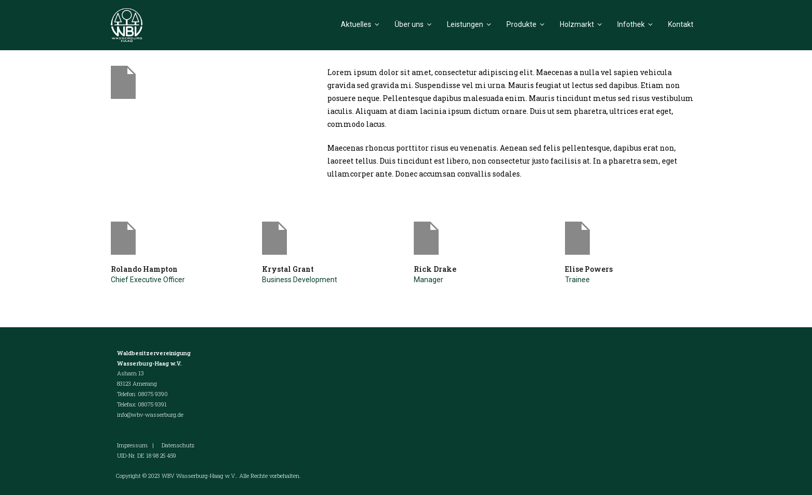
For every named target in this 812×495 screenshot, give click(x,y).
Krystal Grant (288, 269)
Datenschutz (178, 445)
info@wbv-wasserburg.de (150, 414)
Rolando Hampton (144, 269)
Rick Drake (435, 269)
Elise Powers (589, 269)
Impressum (132, 445)
